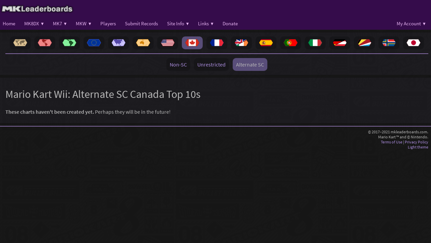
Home (9, 23)
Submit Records (141, 23)
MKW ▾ (83, 23)
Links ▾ (205, 23)
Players (108, 23)
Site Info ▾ (178, 23)
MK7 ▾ (60, 23)
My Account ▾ (411, 23)
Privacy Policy (416, 141)
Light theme (418, 147)
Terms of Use (391, 141)
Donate (230, 23)
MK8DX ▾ (34, 23)
